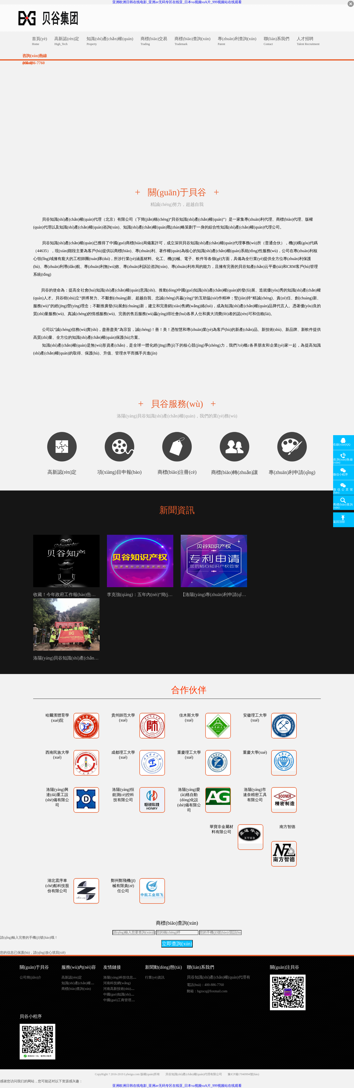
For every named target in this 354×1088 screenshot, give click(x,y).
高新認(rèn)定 (71, 977)
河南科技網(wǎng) (117, 983)
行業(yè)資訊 (154, 977)
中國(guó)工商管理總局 (120, 1000)
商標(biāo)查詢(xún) (76, 989)
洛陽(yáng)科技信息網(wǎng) (125, 977)
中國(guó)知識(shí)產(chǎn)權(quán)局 (131, 994)
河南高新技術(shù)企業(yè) (123, 989)
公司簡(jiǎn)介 (30, 977)
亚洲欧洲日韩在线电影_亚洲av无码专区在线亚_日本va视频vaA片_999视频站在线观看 (177, 2)
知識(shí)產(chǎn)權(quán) (80, 983)
